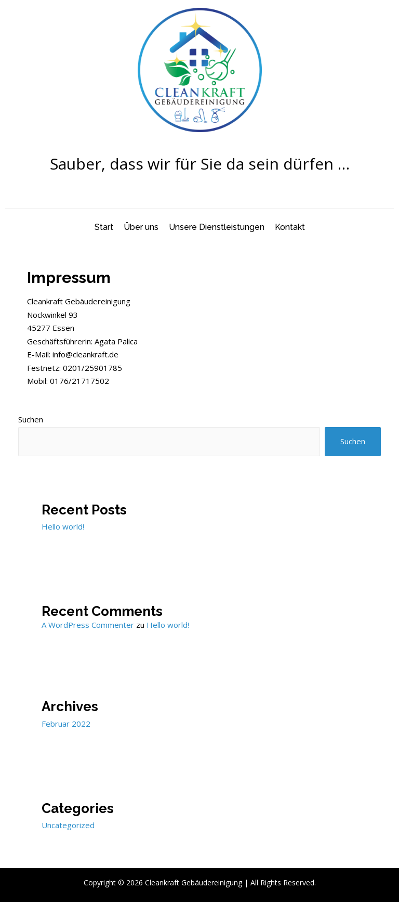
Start (104, 227)
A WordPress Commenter (88, 625)
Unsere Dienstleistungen (216, 227)
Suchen (30, 419)
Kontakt (290, 227)
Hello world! (63, 526)
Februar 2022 (66, 723)
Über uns (141, 227)
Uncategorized (68, 825)
